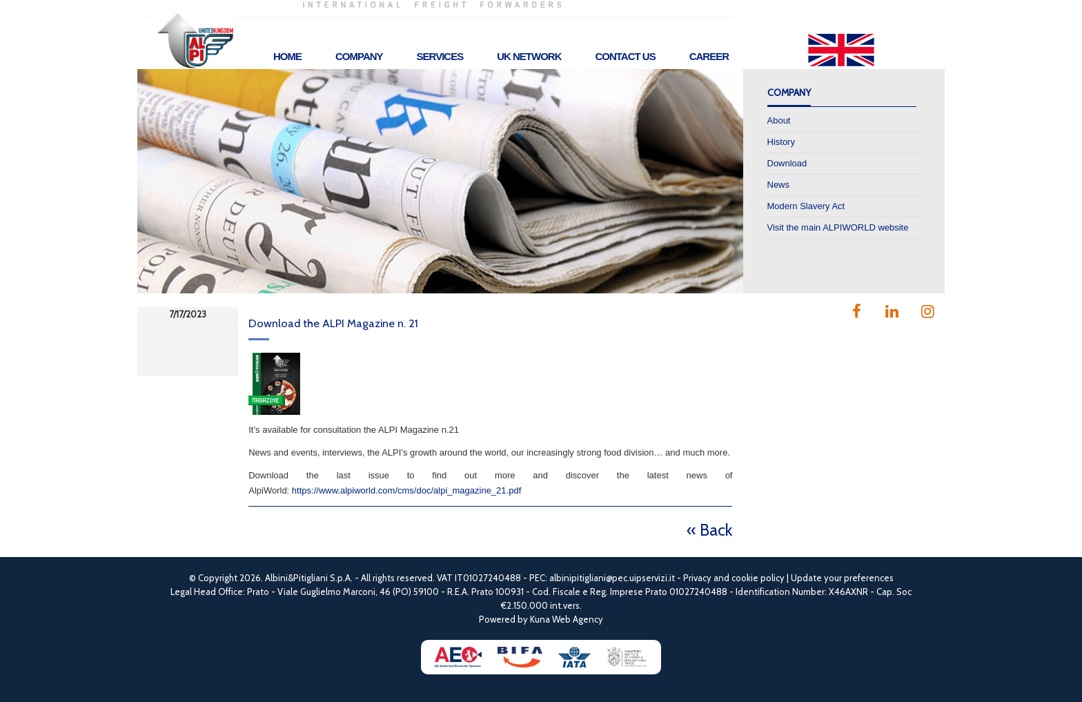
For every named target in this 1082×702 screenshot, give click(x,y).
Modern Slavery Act (806, 206)
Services (440, 56)
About (779, 120)
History (781, 142)
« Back (709, 530)
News (778, 184)
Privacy (697, 577)
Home (287, 56)
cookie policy (758, 577)
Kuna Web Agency (566, 619)
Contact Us (625, 56)
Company (359, 56)
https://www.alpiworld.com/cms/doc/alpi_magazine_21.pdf (406, 490)
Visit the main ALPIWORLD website (838, 227)
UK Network (529, 56)
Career (709, 56)
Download (787, 163)
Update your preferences (842, 577)
